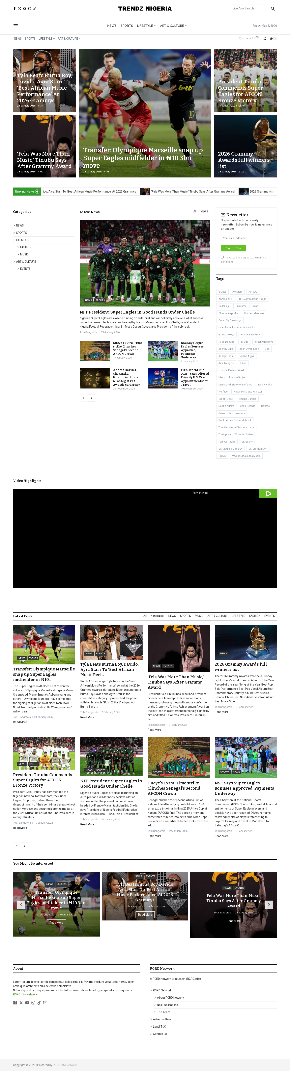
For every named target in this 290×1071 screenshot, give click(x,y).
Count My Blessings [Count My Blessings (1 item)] (230, 320)
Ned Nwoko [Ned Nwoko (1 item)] (265, 384)
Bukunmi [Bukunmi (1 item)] (241, 305)
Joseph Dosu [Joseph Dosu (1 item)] (226, 356)
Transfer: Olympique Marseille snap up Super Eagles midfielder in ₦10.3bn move (143, 157)
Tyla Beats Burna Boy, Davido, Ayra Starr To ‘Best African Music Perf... (109, 669)
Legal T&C (158, 1026)
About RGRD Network (169, 997)
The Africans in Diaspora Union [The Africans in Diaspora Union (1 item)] (237, 427)
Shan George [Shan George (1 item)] (247, 405)
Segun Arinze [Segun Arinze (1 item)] (226, 405)
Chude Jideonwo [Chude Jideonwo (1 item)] (254, 313)
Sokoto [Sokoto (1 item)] (265, 405)
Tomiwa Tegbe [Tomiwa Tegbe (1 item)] (227, 441)
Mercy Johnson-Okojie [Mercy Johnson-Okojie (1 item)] (232, 377)
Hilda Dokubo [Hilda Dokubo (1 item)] (227, 341)
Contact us (158, 1033)
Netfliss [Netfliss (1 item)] (223, 391)
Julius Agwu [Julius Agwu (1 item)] (247, 356)
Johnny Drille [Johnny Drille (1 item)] (226, 348)
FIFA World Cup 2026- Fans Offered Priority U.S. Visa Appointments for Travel (195, 377)
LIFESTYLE (146, 26)
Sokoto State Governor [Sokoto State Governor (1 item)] (232, 413)
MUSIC (23, 254)
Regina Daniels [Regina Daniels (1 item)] (247, 398)
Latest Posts (23, 616)
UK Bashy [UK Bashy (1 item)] (247, 441)
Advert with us (160, 1019)
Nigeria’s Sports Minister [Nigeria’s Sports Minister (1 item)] (248, 391)
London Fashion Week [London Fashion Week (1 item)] (232, 370)
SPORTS (127, 26)
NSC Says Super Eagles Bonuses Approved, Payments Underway (192, 350)
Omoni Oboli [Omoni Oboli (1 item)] (226, 398)
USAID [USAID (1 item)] (222, 455)
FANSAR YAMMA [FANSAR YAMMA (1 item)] (250, 334)
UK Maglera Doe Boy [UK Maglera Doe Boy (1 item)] (230, 448)
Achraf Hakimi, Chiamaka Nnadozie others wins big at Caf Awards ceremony (127, 377)
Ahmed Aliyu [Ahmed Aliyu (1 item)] (226, 298)
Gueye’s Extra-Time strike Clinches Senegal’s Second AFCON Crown (127, 348)
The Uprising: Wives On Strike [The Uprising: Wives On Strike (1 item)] (236, 434)
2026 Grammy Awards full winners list (244, 160)
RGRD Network (161, 990)
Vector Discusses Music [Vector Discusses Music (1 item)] (246, 455)
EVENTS (24, 268)
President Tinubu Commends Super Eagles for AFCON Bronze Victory (240, 91)
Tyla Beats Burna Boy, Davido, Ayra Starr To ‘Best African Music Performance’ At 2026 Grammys (44, 88)
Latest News (90, 212)
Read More (20, 722)
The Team (162, 1012)
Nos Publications (166, 1004)
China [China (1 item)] (255, 305)
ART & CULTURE (173, 26)
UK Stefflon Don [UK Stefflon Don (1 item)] (258, 448)
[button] (21, 905)
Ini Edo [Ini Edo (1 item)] (245, 341)
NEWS (112, 26)
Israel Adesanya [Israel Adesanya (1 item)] (264, 341)
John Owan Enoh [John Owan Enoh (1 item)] (249, 348)
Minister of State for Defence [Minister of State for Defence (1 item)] (235, 384)
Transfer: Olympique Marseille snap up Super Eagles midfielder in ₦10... (44, 674)
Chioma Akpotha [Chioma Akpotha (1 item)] (228, 313)
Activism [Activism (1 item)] (237, 291)
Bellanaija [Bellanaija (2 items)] (224, 305)
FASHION (24, 247)
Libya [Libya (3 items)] (243, 363)
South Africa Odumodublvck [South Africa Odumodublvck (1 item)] (235, 420)
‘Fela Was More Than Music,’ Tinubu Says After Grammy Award (44, 160)
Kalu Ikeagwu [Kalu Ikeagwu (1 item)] (226, 363)
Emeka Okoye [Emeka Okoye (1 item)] (226, 334)
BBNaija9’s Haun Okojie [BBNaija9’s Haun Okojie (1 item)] (252, 298)
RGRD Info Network (25, 994)
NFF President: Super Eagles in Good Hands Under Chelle (137, 312)
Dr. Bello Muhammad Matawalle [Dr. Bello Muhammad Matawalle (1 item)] (237, 327)
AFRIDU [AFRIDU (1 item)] (253, 291)
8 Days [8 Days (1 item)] (222, 291)
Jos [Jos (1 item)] (267, 348)
